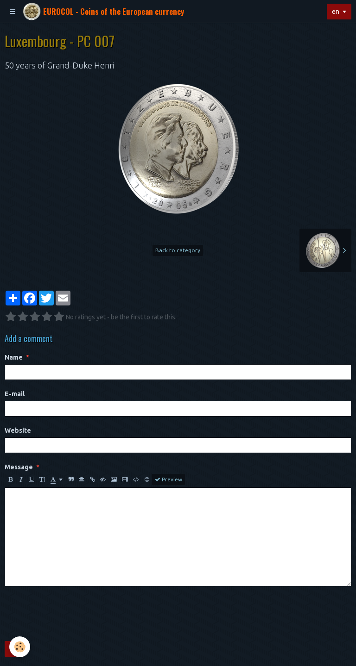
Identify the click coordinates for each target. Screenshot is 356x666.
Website (18, 430)
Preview (168, 479)
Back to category (177, 250)
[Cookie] (19, 646)
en (335, 11)
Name (14, 357)
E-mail (15, 394)
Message (19, 467)
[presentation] (75, 614)
